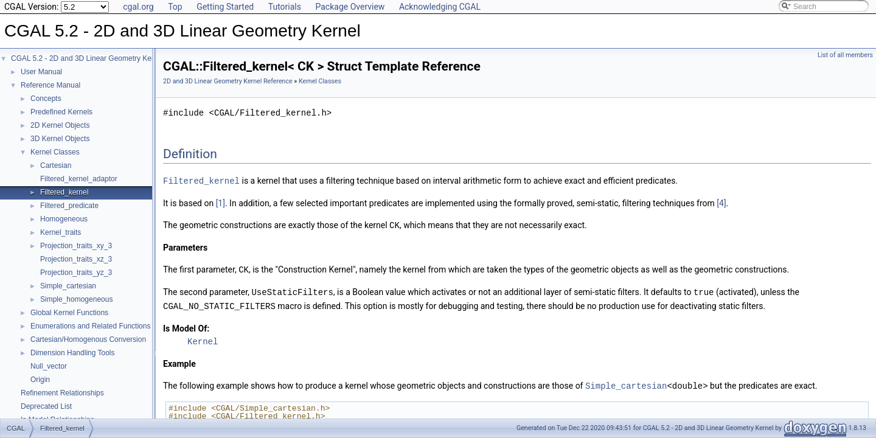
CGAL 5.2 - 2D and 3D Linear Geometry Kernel (87, 58)
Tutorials (284, 7)
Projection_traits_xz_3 (76, 259)
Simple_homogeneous (76, 299)
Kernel (202, 338)
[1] (220, 202)
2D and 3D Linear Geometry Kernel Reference (228, 81)
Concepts (45, 98)
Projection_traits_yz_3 (76, 272)
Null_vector (48, 366)
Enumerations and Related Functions (90, 326)
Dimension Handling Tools (72, 353)
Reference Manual (50, 85)
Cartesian (55, 165)
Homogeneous (64, 219)
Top (175, 7)
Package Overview (349, 7)
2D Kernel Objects (59, 125)
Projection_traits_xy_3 (76, 246)
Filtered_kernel (64, 192)
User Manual (41, 72)
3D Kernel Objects (59, 138)
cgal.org (138, 7)
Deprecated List (46, 406)
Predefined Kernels (61, 112)
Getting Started (225, 7)
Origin (40, 379)
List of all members (845, 55)
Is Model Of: (186, 325)
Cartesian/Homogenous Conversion (88, 339)
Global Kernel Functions (69, 312)
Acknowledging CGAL (440, 7)
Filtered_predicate (69, 205)
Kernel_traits (60, 232)
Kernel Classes (55, 152)
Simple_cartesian (68, 286)
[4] (721, 202)
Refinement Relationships (62, 393)
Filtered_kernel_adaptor (78, 179)
